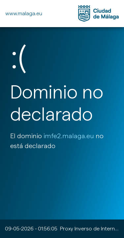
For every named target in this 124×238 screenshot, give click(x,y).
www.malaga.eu (23, 13)
